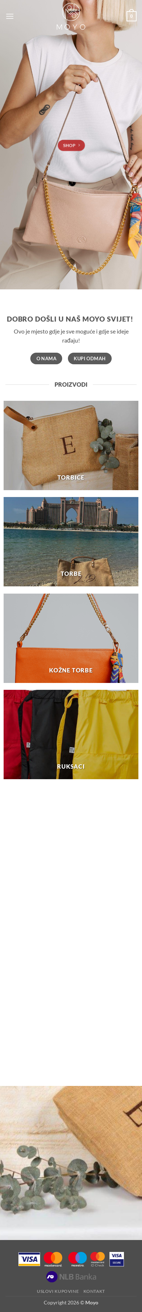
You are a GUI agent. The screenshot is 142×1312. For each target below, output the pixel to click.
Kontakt (94, 1291)
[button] (9, 16)
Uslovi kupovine (58, 1291)
